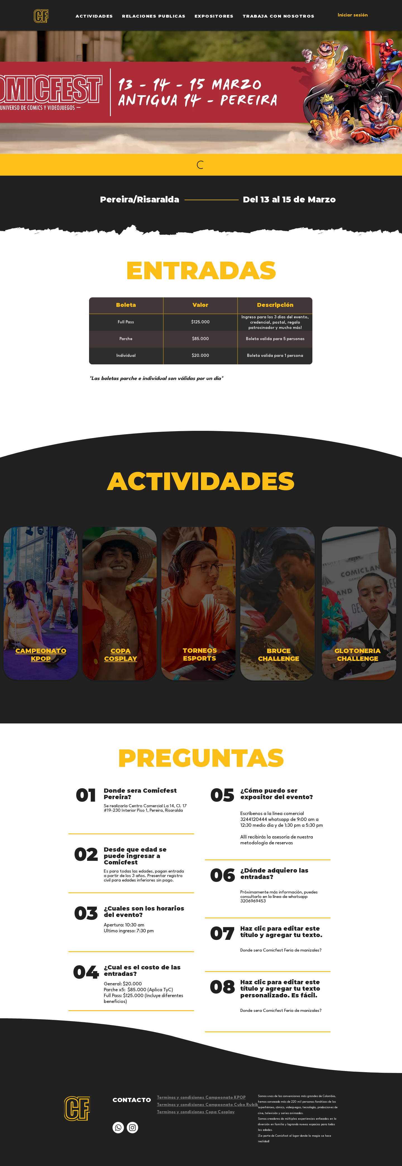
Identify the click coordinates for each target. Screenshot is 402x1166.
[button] (94, 16)
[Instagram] (132, 1127)
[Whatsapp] (118, 1127)
